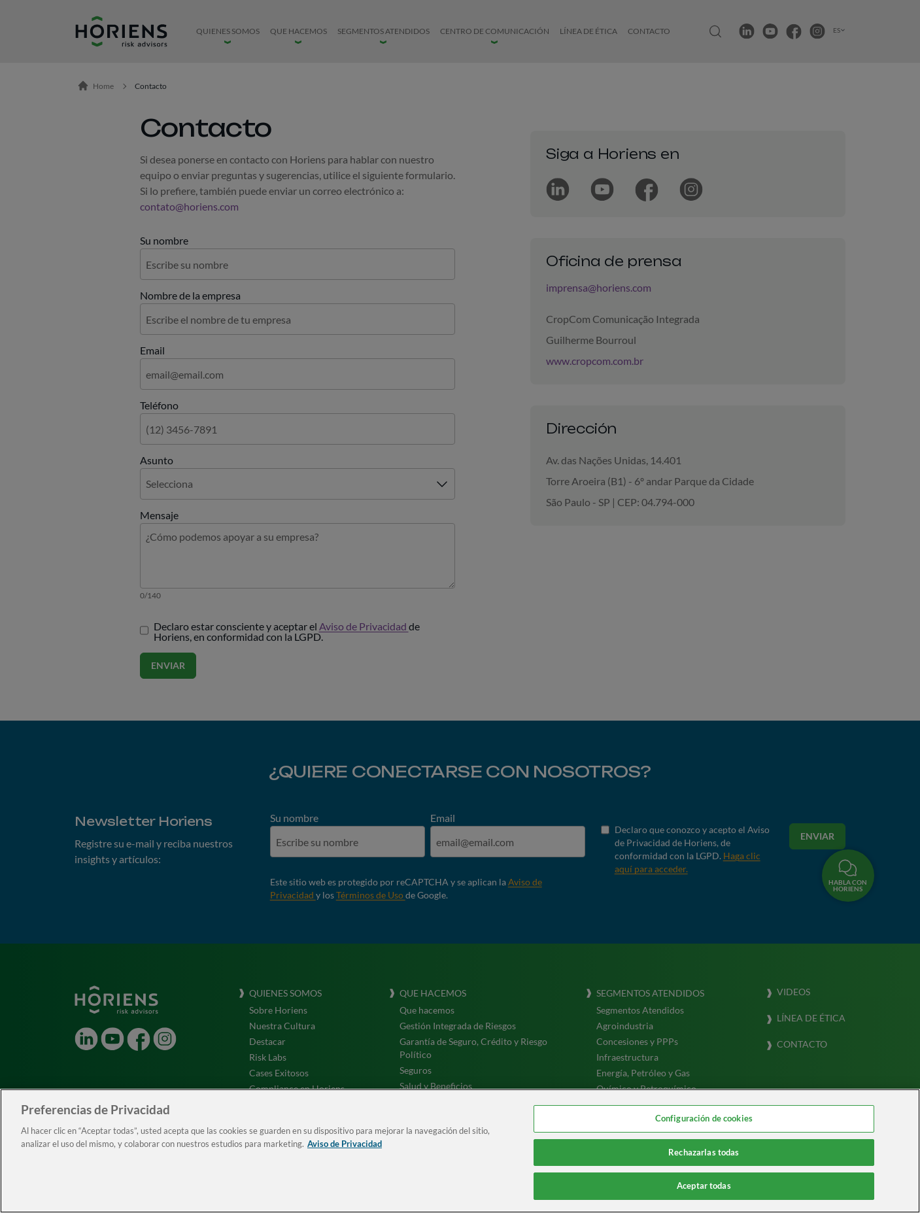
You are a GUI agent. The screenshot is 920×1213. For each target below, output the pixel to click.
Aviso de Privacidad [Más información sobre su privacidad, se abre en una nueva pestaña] (344, 1143)
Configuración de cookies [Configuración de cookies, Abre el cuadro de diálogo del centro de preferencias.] (704, 1118)
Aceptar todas (704, 1185)
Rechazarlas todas (703, 1152)
